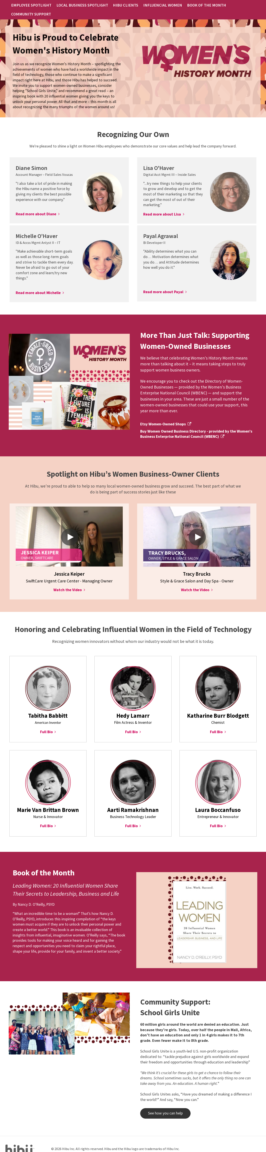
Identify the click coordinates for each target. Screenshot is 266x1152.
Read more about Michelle (38, 284)
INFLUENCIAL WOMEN (162, 5)
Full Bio (46, 723)
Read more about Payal (163, 284)
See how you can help (161, 1105)
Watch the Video (67, 581)
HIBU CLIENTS (130, 5)
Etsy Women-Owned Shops (163, 415)
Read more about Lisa (162, 206)
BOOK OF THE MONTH (199, 5)
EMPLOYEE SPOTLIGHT (49, 5)
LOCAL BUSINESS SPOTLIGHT (93, 5)
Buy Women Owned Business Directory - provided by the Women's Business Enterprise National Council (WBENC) (196, 426)
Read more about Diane (36, 206)
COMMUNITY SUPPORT (238, 5)
